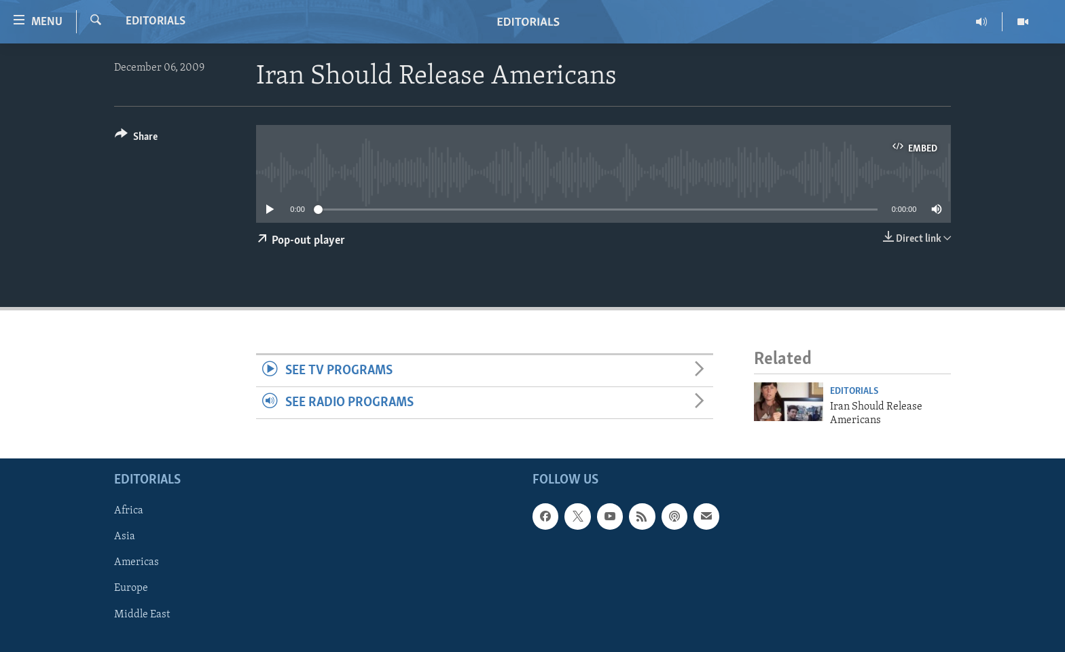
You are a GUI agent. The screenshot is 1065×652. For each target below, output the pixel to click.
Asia (124, 537)
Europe (131, 588)
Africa (128, 511)
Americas (136, 563)
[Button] (136, 139)
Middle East (142, 614)
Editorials (155, 21)
